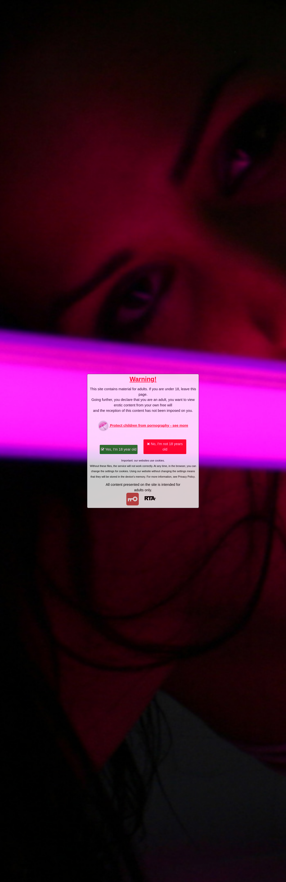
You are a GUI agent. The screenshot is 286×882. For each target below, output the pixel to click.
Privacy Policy (186, 476)
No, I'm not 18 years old (165, 446)
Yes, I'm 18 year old (118, 449)
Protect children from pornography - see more (143, 425)
